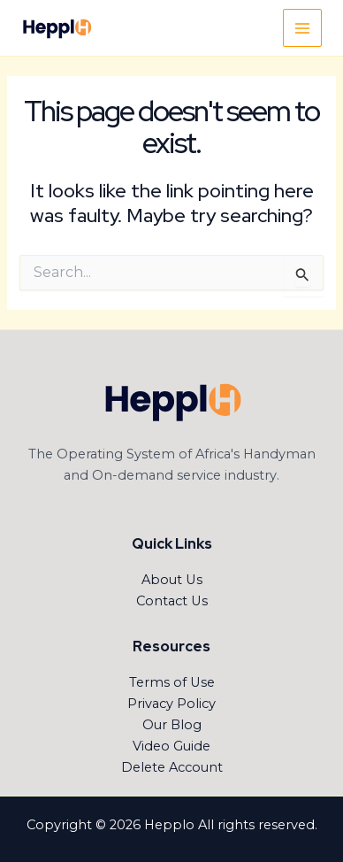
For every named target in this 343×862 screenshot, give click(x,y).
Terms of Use (172, 682)
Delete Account (172, 767)
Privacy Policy (171, 704)
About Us (171, 580)
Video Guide (171, 746)
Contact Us (172, 601)
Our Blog (172, 725)
